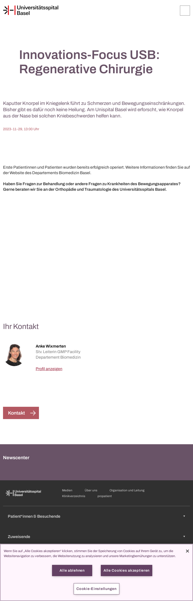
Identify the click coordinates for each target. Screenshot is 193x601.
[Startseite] (30, 10)
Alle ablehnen (72, 570)
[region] (96, 572)
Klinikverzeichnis (73, 496)
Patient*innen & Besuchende (34, 516)
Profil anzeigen (49, 369)
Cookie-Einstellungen (96, 589)
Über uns (91, 490)
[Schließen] (187, 551)
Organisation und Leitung (127, 490)
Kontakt (16, 413)
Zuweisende (19, 537)
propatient (105, 496)
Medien (67, 490)
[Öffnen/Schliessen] (185, 11)
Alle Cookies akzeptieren (127, 570)
